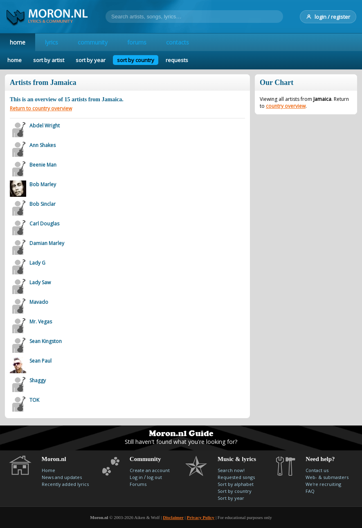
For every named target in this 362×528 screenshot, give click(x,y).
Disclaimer (173, 517)
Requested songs (236, 477)
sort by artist (48, 60)
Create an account (150, 470)
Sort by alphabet (236, 484)
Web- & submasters (327, 477)
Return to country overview (41, 108)
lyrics (51, 42)
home (17, 42)
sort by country (135, 60)
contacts (177, 42)
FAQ (310, 491)
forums (136, 42)
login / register (328, 16)
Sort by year (231, 498)
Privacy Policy (201, 517)
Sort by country (235, 491)
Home (48, 470)
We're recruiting (323, 484)
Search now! (231, 470)
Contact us (317, 470)
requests (177, 60)
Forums (138, 484)
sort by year (91, 60)
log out (154, 477)
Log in (136, 477)
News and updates (62, 477)
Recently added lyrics (65, 484)
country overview (286, 105)
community (93, 42)
